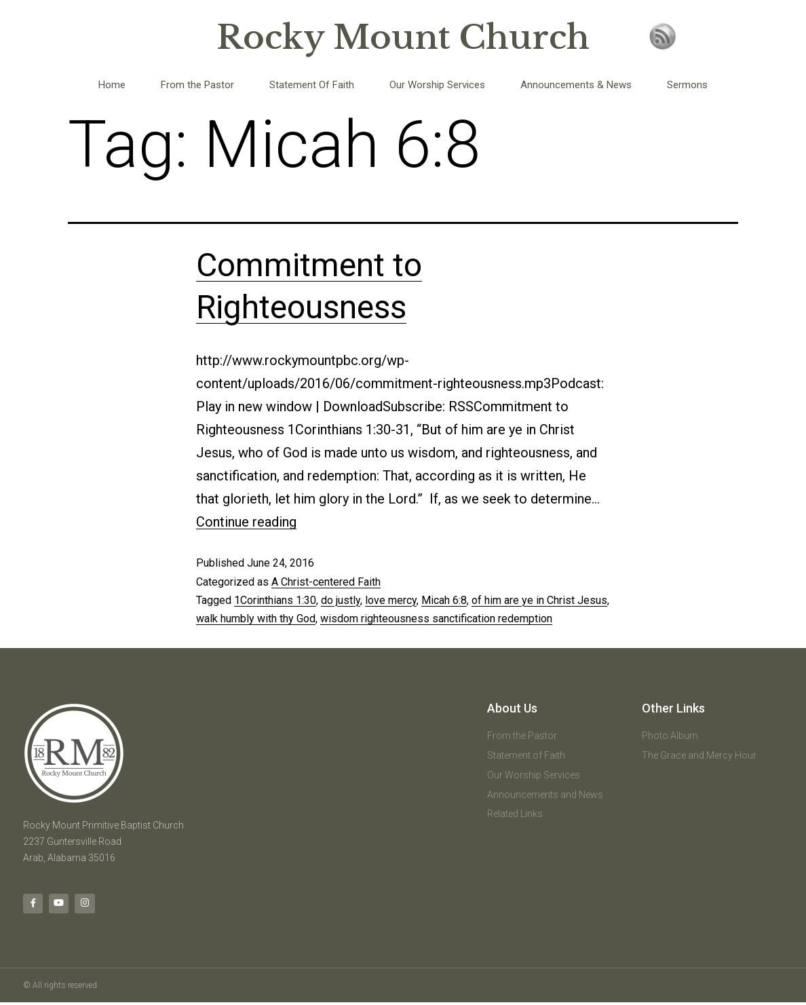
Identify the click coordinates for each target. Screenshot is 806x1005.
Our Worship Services (437, 85)
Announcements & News (576, 85)
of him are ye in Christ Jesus (539, 600)
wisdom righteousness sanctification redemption (436, 618)
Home (112, 85)
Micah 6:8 (444, 600)
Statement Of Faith (311, 85)
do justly (340, 600)
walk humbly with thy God (255, 618)
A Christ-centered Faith (326, 581)
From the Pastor (197, 85)
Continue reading (246, 522)
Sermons (687, 85)
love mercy (391, 600)
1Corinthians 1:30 (275, 600)
